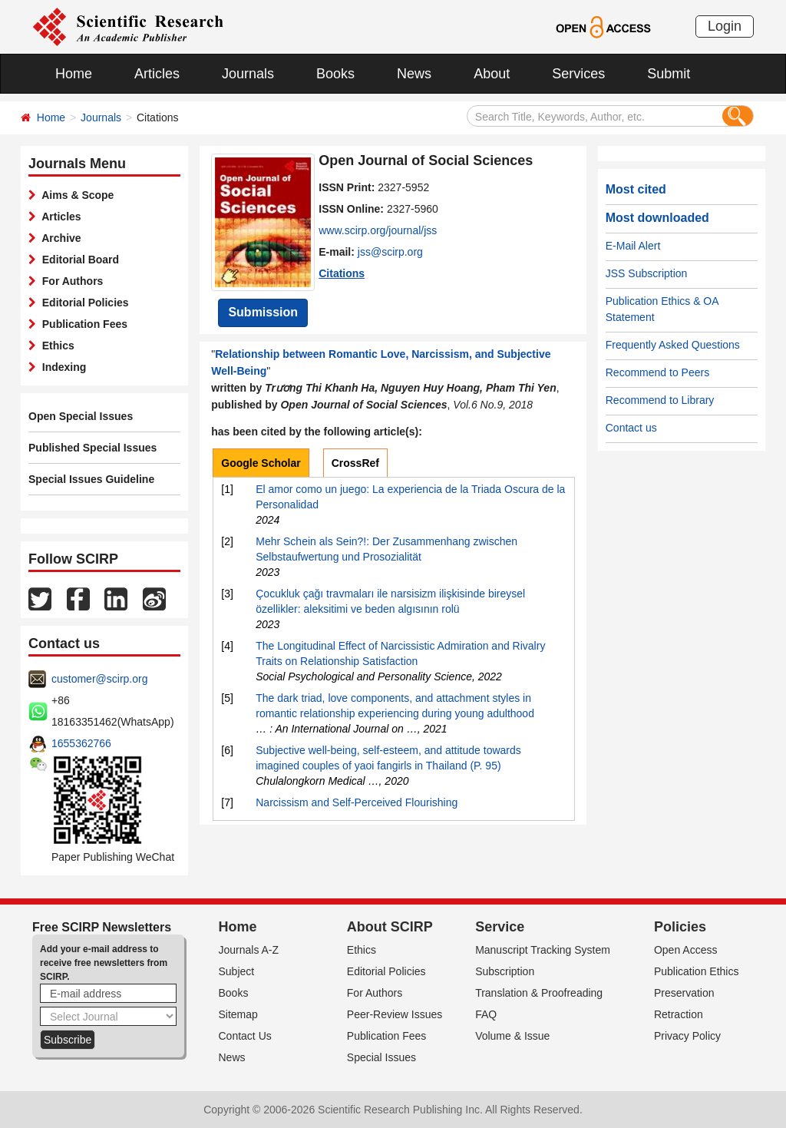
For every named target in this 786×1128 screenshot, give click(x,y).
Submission (263, 312)
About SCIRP (390, 926)
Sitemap (238, 1014)
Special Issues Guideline (91, 479)
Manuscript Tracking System (542, 950)
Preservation (684, 993)
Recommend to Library (660, 400)
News (414, 73)
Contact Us (245, 1036)
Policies (680, 926)
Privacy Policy (687, 1036)
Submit (668, 73)
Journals (248, 73)
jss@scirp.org (390, 252)
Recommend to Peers (657, 372)
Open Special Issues (80, 416)
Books (335, 73)
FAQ (486, 1014)
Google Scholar (260, 463)
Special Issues (381, 1057)
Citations (342, 273)
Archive (58, 238)
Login (724, 26)
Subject (237, 971)
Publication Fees (81, 324)
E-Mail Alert (633, 246)
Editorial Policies (82, 302)
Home (73, 73)
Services (578, 73)
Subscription (504, 971)
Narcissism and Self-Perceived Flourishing (356, 802)
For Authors (69, 281)
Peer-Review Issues (395, 1014)
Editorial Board (77, 259)
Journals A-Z (249, 950)
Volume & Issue (512, 1036)
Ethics (55, 345)
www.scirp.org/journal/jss (378, 230)
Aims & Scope (75, 195)
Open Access (686, 950)
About (492, 73)
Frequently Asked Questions (673, 345)
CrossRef (355, 463)
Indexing (61, 367)
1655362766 (81, 743)
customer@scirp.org (99, 679)
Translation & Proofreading (539, 993)
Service (499, 926)
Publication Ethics (696, 971)
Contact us (631, 428)
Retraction (678, 1014)
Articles (157, 73)
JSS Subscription (647, 273)
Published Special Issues (92, 448)
